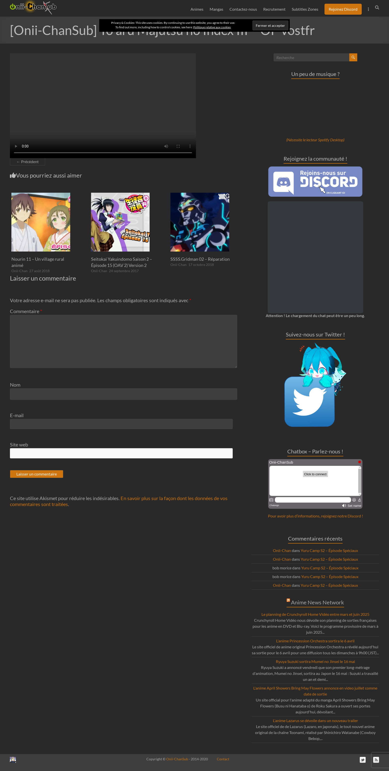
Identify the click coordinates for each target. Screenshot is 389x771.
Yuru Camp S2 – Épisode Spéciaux (329, 550)
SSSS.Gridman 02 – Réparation (200, 259)
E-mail (17, 415)
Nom (15, 385)
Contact (223, 759)
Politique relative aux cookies (212, 27)
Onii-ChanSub (177, 759)
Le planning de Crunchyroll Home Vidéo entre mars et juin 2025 (315, 614)
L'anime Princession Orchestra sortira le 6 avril (315, 640)
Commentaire (26, 311)
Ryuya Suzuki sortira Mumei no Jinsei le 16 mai (315, 661)
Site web (19, 444)
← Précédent (27, 161)
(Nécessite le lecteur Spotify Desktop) (315, 139)
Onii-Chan (19, 271)
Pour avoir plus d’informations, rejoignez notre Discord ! (315, 516)
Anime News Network (317, 602)
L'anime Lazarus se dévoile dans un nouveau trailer (315, 720)
